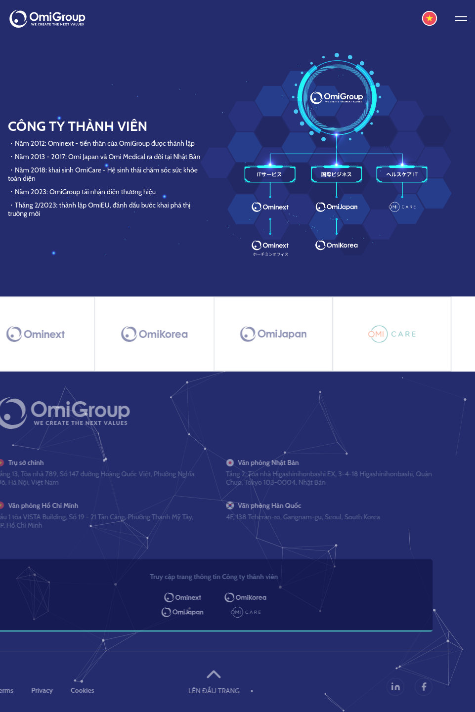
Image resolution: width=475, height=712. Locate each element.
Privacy (32, 690)
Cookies (72, 690)
